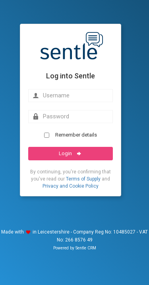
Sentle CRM (85, 248)
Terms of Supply (83, 179)
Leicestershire (54, 232)
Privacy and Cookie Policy (71, 186)
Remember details (70, 135)
